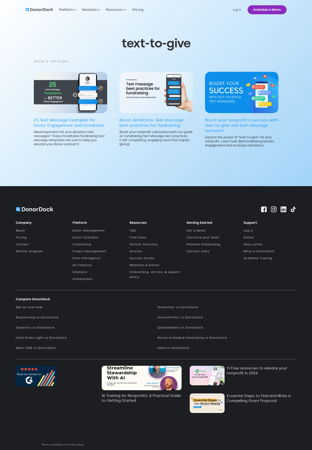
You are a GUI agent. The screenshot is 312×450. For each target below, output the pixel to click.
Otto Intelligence (87, 258)
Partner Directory (144, 244)
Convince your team (202, 237)
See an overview (29, 307)
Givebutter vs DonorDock (178, 307)
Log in (248, 230)
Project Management (90, 251)
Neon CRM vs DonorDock (36, 348)
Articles (136, 251)
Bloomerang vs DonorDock (37, 317)
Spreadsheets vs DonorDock (180, 327)
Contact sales (197, 251)
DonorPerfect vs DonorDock (180, 317)
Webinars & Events (144, 265)
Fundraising (82, 244)
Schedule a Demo (267, 10)
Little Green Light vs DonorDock (41, 338)
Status (249, 237)
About (20, 230)
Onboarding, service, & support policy (155, 274)
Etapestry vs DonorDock (35, 327)
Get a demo (195, 230)
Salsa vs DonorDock (173, 348)
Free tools (138, 237)
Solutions (80, 272)
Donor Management (89, 230)
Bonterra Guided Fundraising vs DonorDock (192, 338)
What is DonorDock (259, 251)
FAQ (133, 230)
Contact (22, 244)
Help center (253, 244)
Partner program (29, 251)
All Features (82, 265)
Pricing (137, 10)
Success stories (142, 258)
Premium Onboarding (203, 244)
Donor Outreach (86, 237)
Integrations (83, 279)
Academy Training (258, 258)
